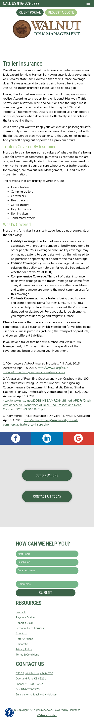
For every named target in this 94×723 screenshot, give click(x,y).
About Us (21, 633)
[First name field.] (47, 554)
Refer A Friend (24, 639)
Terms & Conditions (27, 655)
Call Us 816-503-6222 (21, 3)
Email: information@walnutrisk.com (36, 694)
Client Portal (30, 12)
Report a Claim (24, 623)
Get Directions (47, 475)
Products (21, 612)
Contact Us (22, 644)
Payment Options (26, 617)
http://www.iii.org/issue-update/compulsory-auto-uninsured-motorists (36, 370)
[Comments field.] (47, 584)
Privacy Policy (24, 649)
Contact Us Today (47, 496)
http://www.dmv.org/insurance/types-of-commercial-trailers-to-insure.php (40, 422)
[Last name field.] (47, 562)
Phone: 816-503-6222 (29, 684)
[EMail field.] (47, 570)
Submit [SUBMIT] (45, 592)
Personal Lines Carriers (30, 628)
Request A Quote (61, 12)
